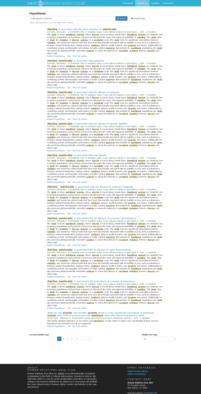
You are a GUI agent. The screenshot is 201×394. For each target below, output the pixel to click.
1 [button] (59, 339)
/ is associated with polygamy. (75, 60)
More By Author (80, 56)
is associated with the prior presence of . (82, 29)
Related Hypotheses (56, 56)
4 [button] (72, 339)
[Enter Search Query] (72, 18)
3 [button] (67, 339)
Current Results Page (39, 335)
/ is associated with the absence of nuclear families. (87, 123)
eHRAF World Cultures (137, 371)
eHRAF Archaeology (136, 374)
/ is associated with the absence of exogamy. (83, 92)
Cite (69, 56)
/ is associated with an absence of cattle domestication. (89, 249)
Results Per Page (149, 335)
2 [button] (63, 339)
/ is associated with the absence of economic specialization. (91, 218)
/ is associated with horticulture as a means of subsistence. (91, 281)
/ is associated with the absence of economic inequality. (90, 186)
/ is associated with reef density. (77, 155)
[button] (85, 339)
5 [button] (76, 339)
